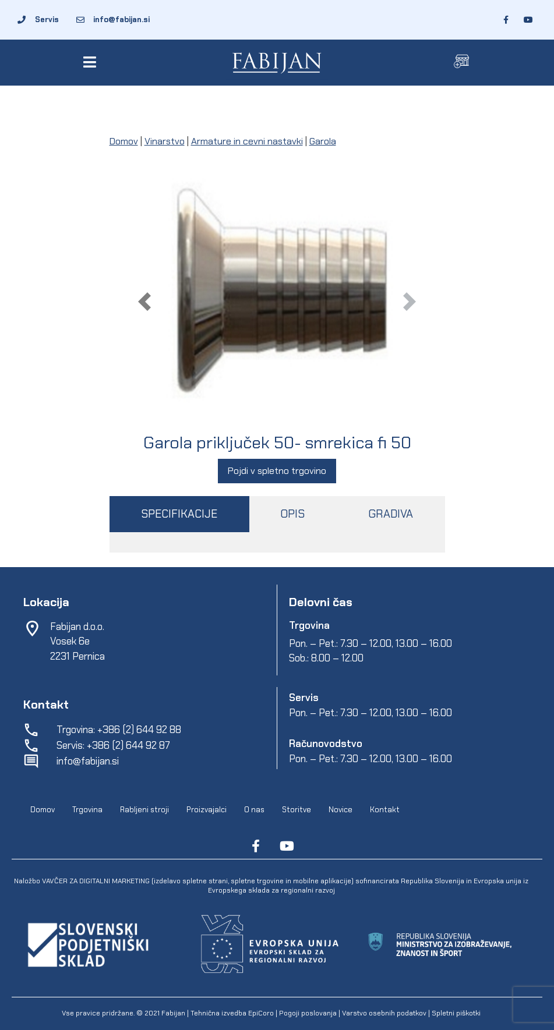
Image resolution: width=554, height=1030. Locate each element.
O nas (254, 810)
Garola (322, 141)
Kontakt (385, 810)
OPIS (292, 514)
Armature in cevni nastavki (247, 141)
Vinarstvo (164, 141)
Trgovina (87, 810)
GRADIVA (390, 514)
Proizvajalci (206, 810)
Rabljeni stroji (144, 810)
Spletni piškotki (456, 1013)
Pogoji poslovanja (308, 1013)
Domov (124, 141)
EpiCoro (261, 1013)
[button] (92, 62)
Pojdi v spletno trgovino (277, 471)
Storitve (296, 810)
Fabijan (173, 1013)
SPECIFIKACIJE (179, 514)
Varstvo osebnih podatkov (384, 1013)
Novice (340, 810)
